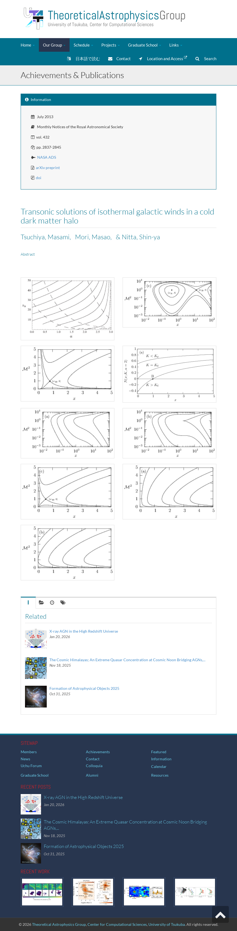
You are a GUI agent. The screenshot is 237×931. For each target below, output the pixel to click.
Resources (160, 775)
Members (29, 751)
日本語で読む (83, 58)
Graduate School (144, 44)
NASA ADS (46, 157)
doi (38, 177)
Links (175, 44)
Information (161, 759)
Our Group (54, 44)
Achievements (98, 751)
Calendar (159, 766)
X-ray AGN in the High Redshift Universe (83, 631)
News (25, 759)
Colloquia (94, 765)
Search (205, 58)
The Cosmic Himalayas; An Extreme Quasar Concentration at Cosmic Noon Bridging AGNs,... (127, 659)
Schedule (83, 44)
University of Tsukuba (166, 924)
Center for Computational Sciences (117, 924)
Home (28, 44)
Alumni (92, 775)
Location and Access (163, 58)
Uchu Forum (31, 765)
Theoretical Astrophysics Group (59, 924)
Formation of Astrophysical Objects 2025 (84, 688)
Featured (158, 751)
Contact (119, 58)
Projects (110, 44)
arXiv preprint (48, 167)
